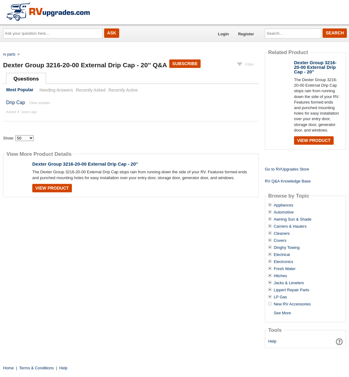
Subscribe (185, 63)
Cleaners (282, 233)
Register (246, 34)
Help (272, 341)
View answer (39, 103)
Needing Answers (56, 90)
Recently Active (123, 90)
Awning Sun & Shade (293, 219)
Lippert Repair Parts (291, 290)
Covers (280, 240)
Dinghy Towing (287, 247)
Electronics (283, 262)
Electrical (282, 255)
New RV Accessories (292, 304)
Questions (26, 79)
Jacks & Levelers (289, 283)
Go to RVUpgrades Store (287, 169)
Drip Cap (15, 102)
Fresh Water (285, 269)
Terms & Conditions (36, 368)
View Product (52, 188)
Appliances (283, 205)
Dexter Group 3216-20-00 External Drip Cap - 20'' (85, 164)
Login (223, 34)
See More (282, 313)
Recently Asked (90, 90)
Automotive (284, 212)
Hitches (280, 276)
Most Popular (19, 90)
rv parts (9, 54)
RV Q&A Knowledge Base (288, 181)
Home (8, 368)
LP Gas (280, 297)
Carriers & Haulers (290, 226)
